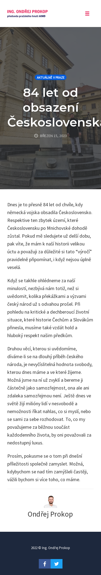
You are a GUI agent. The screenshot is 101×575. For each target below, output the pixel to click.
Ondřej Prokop (50, 514)
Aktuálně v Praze (50, 77)
